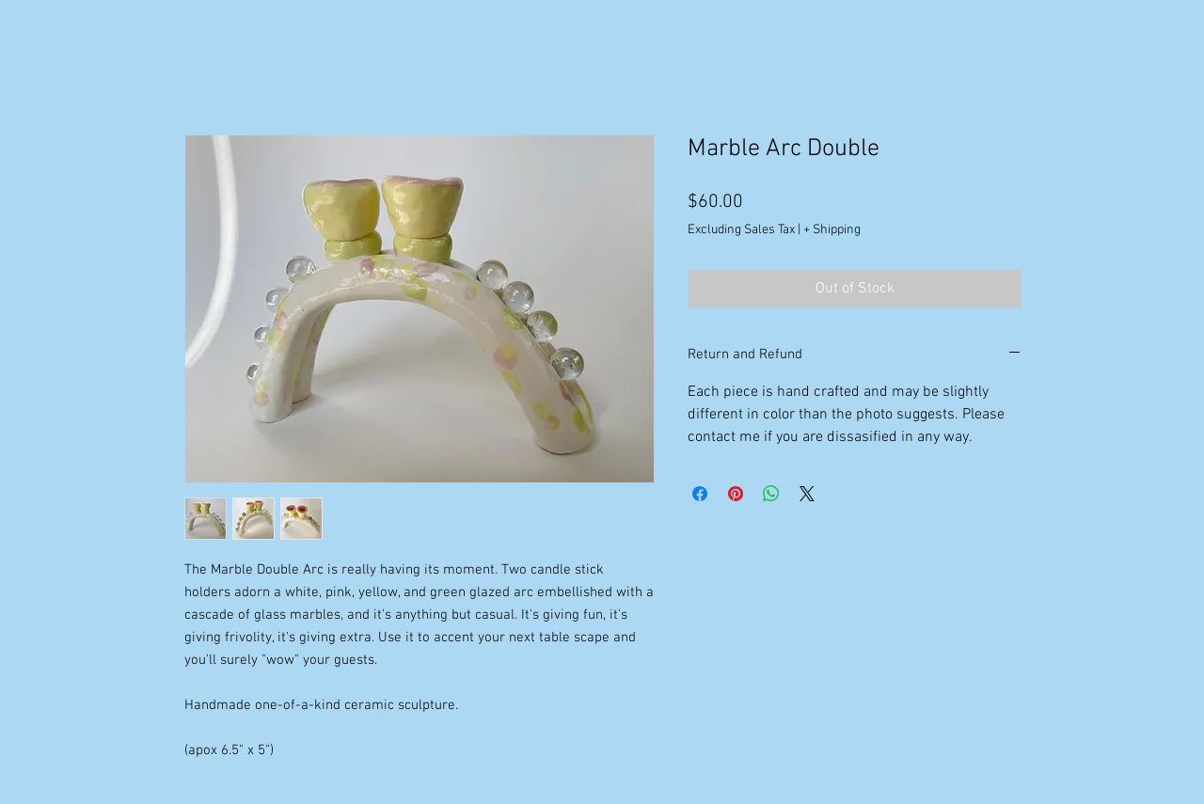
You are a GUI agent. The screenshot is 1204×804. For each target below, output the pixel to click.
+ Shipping (832, 230)
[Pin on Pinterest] (735, 493)
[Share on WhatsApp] (771, 493)
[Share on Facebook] (700, 493)
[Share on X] (807, 493)
